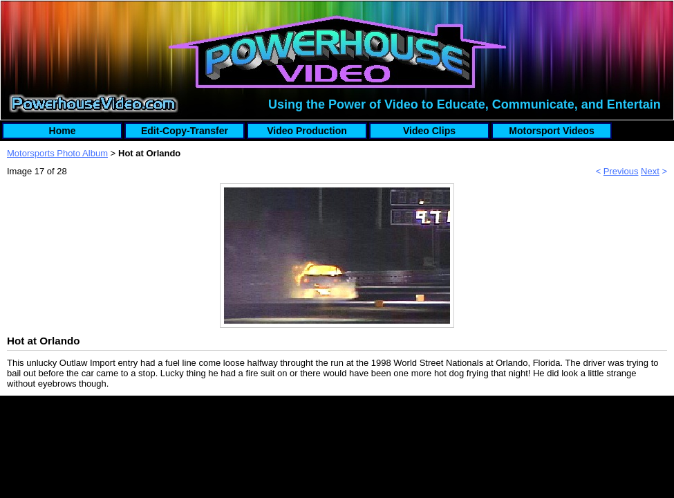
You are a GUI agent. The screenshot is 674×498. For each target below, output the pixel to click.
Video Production (307, 130)
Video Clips (429, 130)
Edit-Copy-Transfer (184, 130)
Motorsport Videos (551, 130)
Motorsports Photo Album (57, 153)
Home (62, 130)
